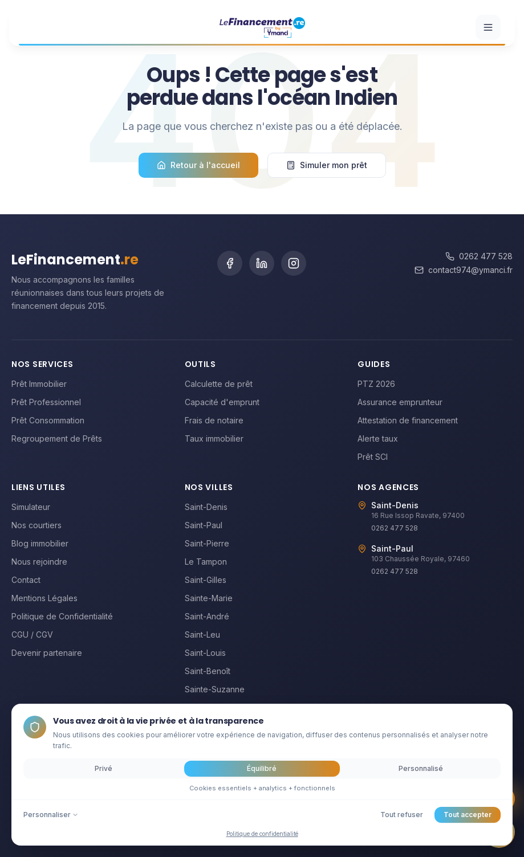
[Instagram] (293, 263)
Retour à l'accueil (198, 165)
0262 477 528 (479, 256)
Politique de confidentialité (262, 833)
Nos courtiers (36, 525)
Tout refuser (401, 814)
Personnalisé (421, 768)
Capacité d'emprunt (222, 402)
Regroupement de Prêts (56, 438)
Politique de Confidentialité (62, 616)
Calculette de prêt (219, 384)
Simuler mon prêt (326, 165)
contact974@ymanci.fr (464, 270)
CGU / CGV (32, 634)
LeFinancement (75, 259)
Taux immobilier (214, 438)
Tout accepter (467, 814)
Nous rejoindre (39, 561)
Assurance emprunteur (400, 402)
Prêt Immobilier (39, 384)
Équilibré (262, 768)
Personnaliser (51, 814)
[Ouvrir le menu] (488, 24)
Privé (103, 768)
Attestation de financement (408, 420)
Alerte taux (378, 438)
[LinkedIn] (261, 263)
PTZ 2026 (376, 384)
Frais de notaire (214, 420)
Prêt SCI (373, 457)
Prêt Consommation (47, 420)
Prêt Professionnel (46, 402)
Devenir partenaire (46, 653)
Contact (25, 580)
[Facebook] (229, 263)
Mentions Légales (44, 598)
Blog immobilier (39, 543)
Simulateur (30, 507)
